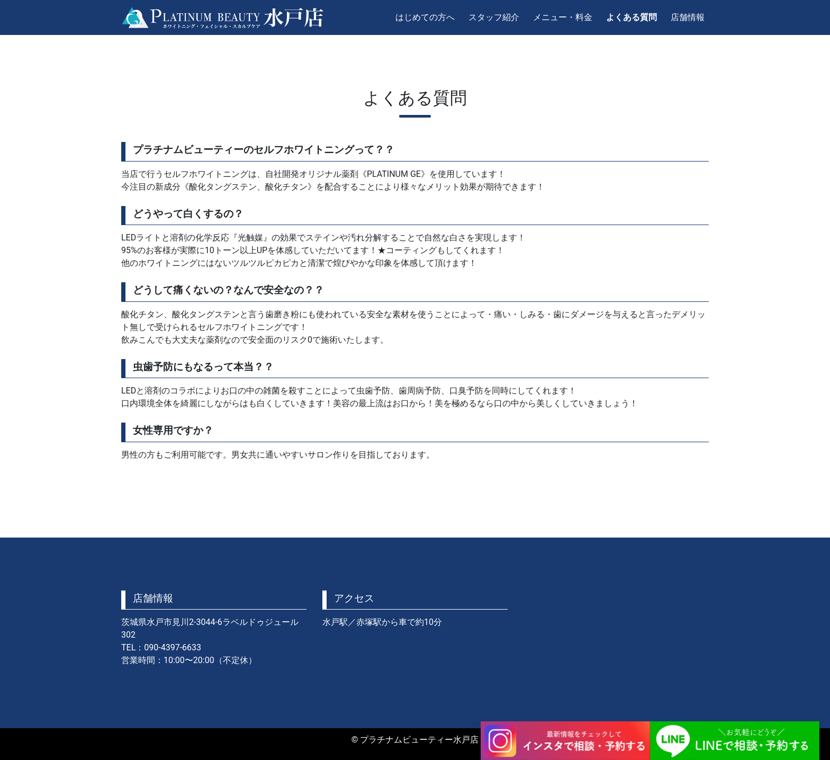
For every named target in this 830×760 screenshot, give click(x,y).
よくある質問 (631, 17)
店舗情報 (688, 17)
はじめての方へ (425, 17)
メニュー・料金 (562, 17)
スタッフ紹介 (493, 17)
